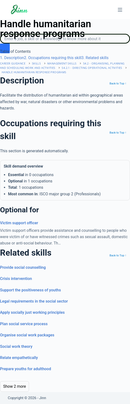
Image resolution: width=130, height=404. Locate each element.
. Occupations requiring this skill (52, 57)
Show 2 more (14, 386)
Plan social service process (24, 324)
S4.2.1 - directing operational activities (92, 68)
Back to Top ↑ (118, 83)
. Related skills (95, 57)
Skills (36, 63)
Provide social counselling (23, 267)
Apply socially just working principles (32, 312)
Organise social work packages (27, 335)
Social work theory (16, 346)
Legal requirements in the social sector (34, 301)
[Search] (65, 39)
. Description (12, 57)
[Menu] (120, 10)
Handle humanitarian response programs (34, 72)
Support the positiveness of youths (30, 290)
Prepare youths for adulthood (25, 369)
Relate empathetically (19, 357)
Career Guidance (12, 63)
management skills (62, 63)
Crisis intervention (16, 278)
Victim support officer (19, 223)
